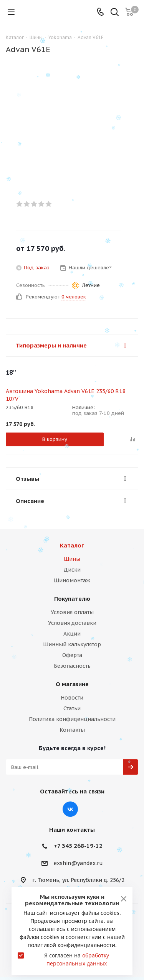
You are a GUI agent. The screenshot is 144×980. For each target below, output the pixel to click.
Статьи (72, 708)
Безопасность (72, 665)
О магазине (72, 684)
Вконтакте (70, 809)
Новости (72, 697)
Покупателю (72, 598)
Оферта (72, 655)
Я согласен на (76, 959)
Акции (72, 633)
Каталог (72, 545)
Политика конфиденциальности (72, 719)
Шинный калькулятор (72, 644)
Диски (72, 569)
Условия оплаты (72, 612)
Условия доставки (72, 622)
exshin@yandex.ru (78, 863)
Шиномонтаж (72, 580)
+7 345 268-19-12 (78, 845)
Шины (72, 559)
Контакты (72, 729)
